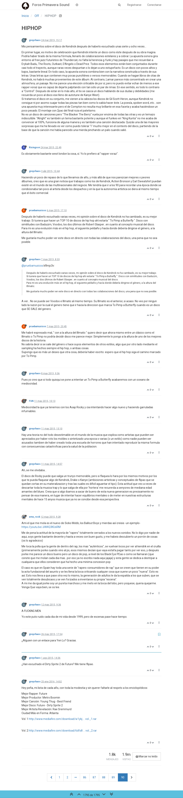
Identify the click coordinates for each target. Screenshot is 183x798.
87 (94, 777)
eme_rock (34, 516)
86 (84, 777)
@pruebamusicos (32, 265)
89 (113, 777)
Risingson (34, 147)
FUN (31, 401)
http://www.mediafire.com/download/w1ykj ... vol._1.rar (63, 718)
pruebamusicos (37, 210)
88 (103, 777)
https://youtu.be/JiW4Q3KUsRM (41, 527)
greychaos (35, 40)
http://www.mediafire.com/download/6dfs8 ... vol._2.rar (63, 730)
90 (122, 777)
